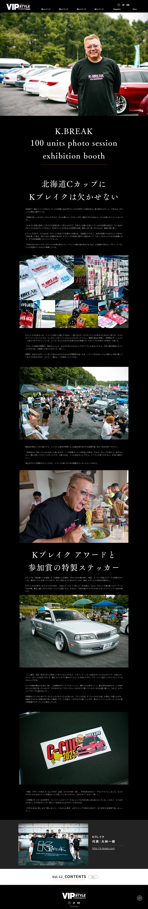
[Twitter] (123, 5)
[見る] (93, 877)
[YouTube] (128, 5)
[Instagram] (118, 5)
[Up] (139, 898)
